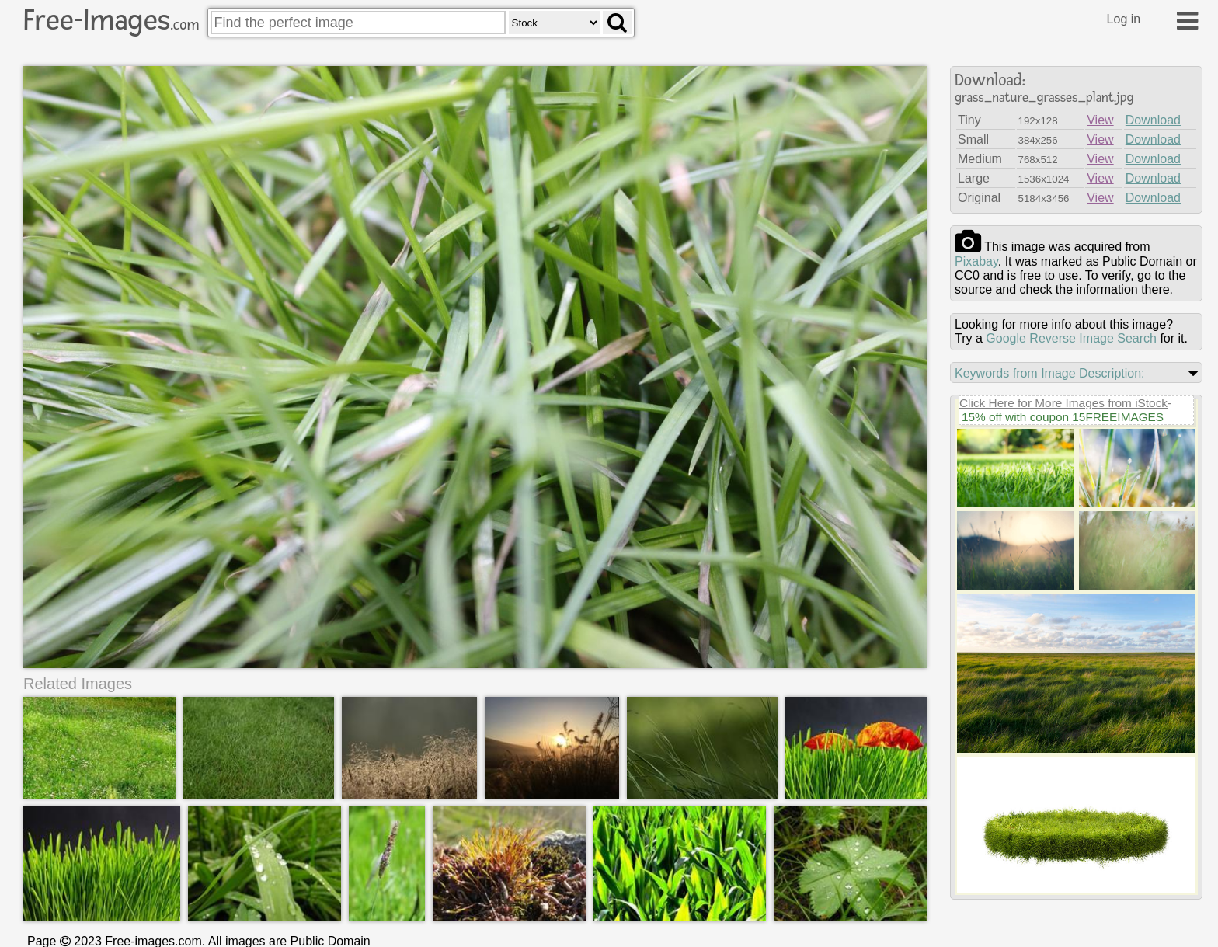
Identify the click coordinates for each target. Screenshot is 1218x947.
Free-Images (111, 20)
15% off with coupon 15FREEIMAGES (1063, 416)
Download (1153, 120)
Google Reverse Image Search (1071, 338)
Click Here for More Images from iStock (1063, 402)
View (1100, 120)
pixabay (976, 261)
